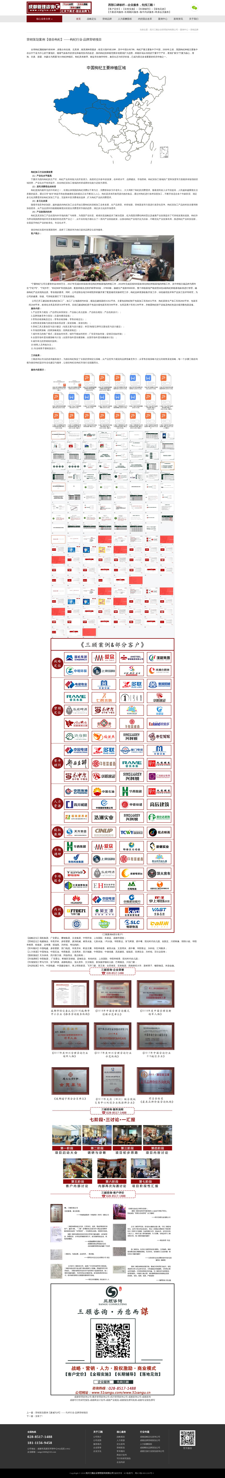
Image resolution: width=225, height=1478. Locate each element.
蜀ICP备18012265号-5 (144, 1473)
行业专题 (144, 1432)
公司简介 (97, 1437)
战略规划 (121, 1437)
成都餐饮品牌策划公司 (150, 1447)
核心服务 (121, 1432)
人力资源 (121, 1440)
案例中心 (162, 19)
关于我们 (193, 19)
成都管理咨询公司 (83, 1397)
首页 (78, 19)
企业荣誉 (97, 1447)
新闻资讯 (178, 19)
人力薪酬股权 (125, 19)
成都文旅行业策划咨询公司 (152, 1451)
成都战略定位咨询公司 (150, 1437)
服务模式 (97, 1444)
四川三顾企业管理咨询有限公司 (59, 8)
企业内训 (121, 1462)
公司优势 (97, 1440)
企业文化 (97, 1451)
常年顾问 (121, 1451)
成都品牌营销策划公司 (150, 1440)
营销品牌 (107, 19)
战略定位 (91, 19)
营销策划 (121, 1447)
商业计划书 (122, 1455)
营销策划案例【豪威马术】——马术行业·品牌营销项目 (61, 1412)
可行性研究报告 (124, 1458)
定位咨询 (121, 1444)
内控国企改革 (145, 19)
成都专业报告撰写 (146, 1400)
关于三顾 (98, 1432)
